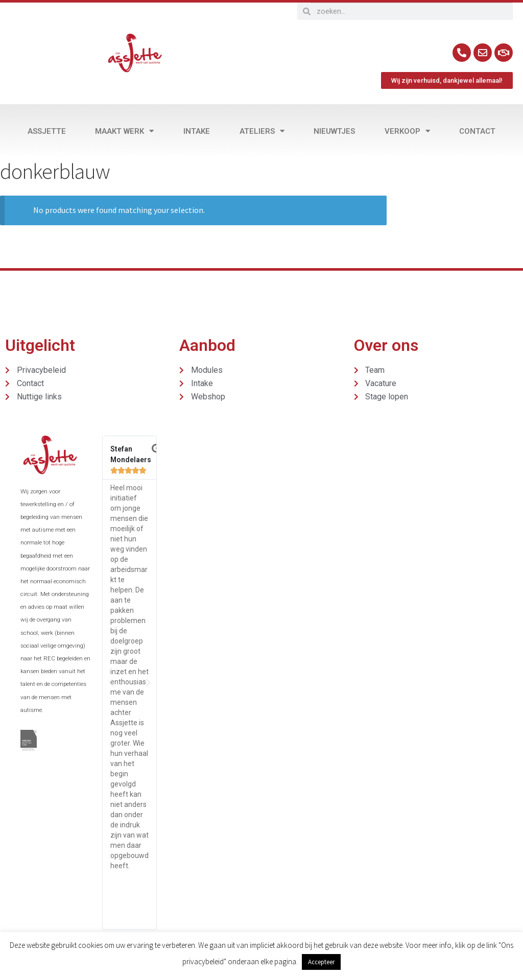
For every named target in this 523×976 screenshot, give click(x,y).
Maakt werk (124, 131)
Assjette (47, 131)
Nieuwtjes (334, 131)
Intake (196, 131)
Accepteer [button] (321, 962)
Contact (477, 131)
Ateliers (262, 131)
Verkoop (407, 131)
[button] (111, 683)
